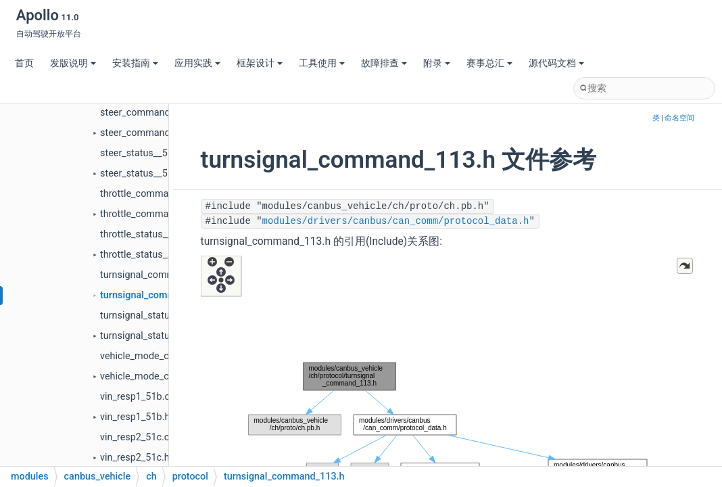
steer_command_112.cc (151, 112)
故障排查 (384, 63)
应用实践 (197, 63)
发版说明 (73, 63)
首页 (24, 63)
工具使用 (322, 63)
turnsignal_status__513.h (154, 336)
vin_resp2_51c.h (135, 457)
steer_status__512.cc (145, 153)
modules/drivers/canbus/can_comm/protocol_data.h (395, 221)
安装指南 (135, 63)
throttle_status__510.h (148, 254)
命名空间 (679, 118)
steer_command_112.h (149, 133)
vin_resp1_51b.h (135, 417)
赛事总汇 (489, 63)
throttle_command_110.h (154, 214)
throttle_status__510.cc (150, 234)
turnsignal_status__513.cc (156, 315)
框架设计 (260, 63)
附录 (436, 63)
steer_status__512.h (143, 173)
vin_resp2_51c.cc (137, 437)
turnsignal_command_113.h (160, 295)
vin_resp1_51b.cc (137, 396)
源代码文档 (556, 63)
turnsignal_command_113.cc (162, 275)
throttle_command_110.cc (156, 194)
